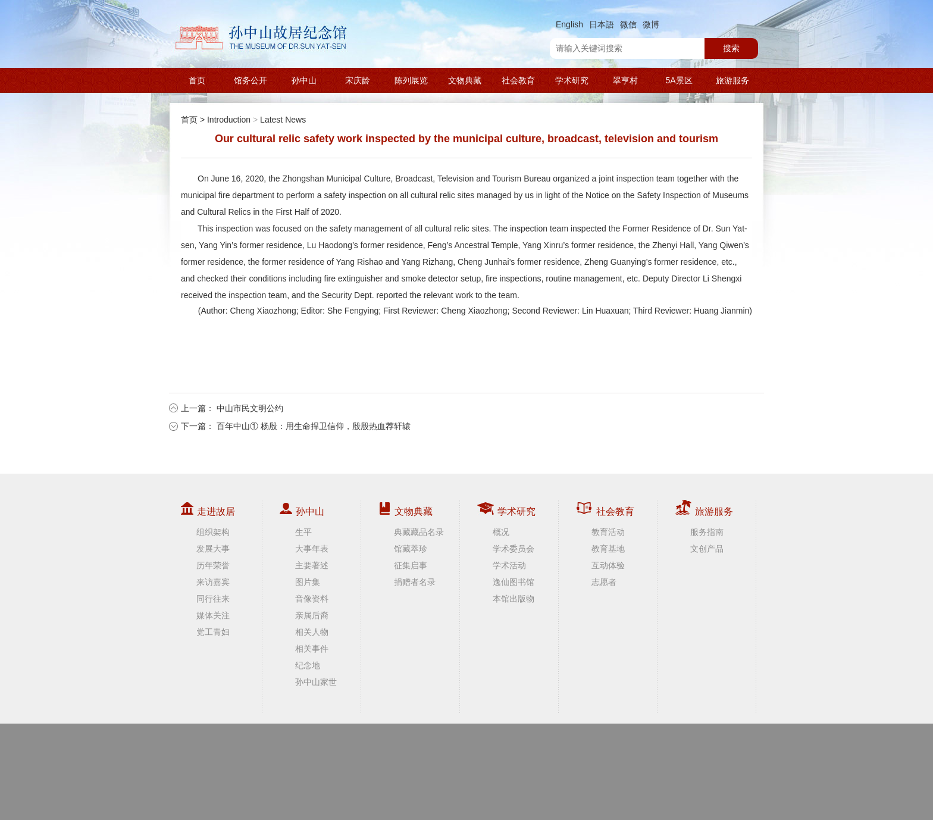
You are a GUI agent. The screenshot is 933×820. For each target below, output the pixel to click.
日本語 (601, 24)
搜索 (731, 48)
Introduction (229, 119)
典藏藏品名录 (419, 532)
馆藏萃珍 (410, 548)
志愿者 (603, 582)
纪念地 (307, 665)
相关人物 (311, 632)
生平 (303, 532)
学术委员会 (513, 548)
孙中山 (304, 80)
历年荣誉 (213, 565)
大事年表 (311, 548)
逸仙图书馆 (513, 582)
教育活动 (608, 532)
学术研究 (571, 80)
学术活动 (509, 565)
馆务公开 (250, 80)
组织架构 (213, 532)
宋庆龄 (357, 80)
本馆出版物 (513, 598)
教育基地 (608, 548)
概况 (501, 532)
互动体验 (608, 565)
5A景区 (678, 80)
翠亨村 (625, 80)
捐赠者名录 (415, 582)
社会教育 (518, 80)
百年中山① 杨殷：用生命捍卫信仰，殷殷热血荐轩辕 (314, 426)
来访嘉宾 (213, 582)
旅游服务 (732, 80)
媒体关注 (213, 615)
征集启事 (410, 565)
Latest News (283, 119)
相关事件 (311, 648)
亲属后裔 (311, 615)
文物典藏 (464, 80)
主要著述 (311, 565)
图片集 (307, 582)
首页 (197, 80)
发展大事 (213, 548)
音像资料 (311, 598)
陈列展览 (411, 80)
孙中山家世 (316, 682)
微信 (628, 24)
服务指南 (707, 532)
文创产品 (707, 548)
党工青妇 (213, 632)
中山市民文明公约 (250, 408)
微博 (651, 24)
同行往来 (213, 598)
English (569, 24)
